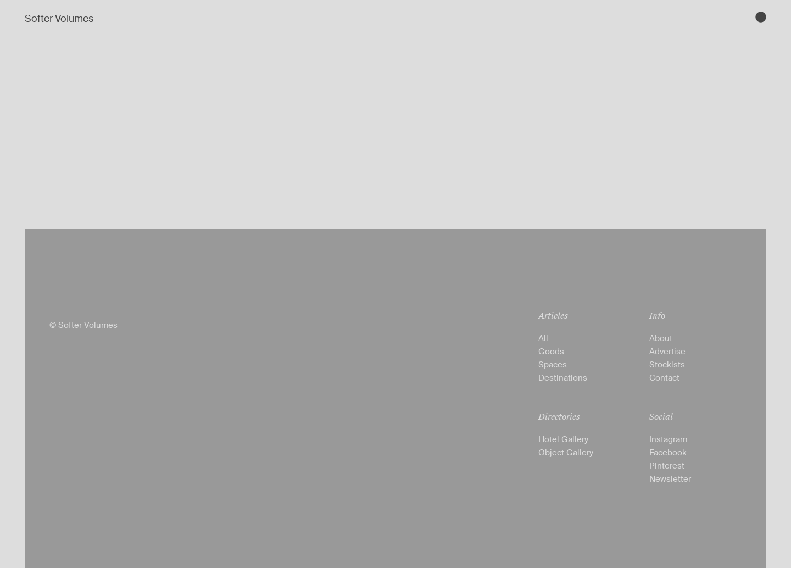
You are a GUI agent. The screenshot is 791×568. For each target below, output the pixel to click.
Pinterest (666, 465)
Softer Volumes (59, 18)
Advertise (667, 351)
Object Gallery (565, 452)
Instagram (668, 439)
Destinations (562, 377)
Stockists (667, 364)
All (543, 338)
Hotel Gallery (563, 439)
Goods (551, 351)
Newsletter (670, 479)
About (660, 338)
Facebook (668, 452)
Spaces (552, 364)
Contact (664, 377)
